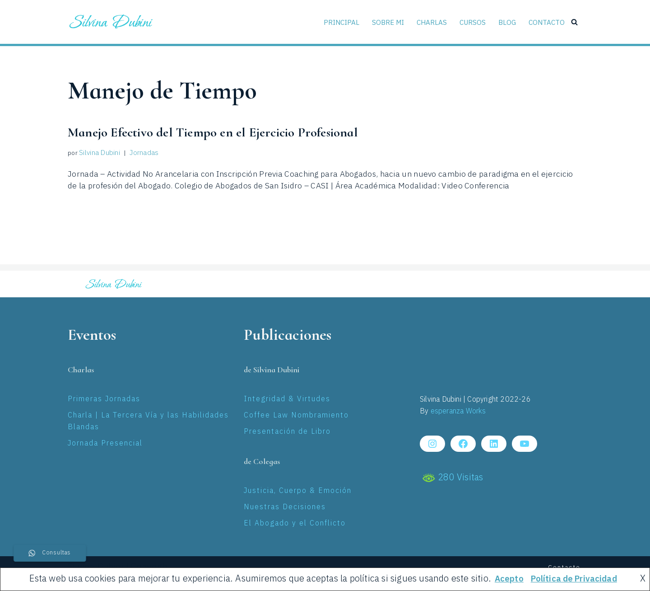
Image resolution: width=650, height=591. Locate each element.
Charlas (430, 21)
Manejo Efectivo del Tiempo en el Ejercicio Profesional (242, 132)
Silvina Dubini (99, 153)
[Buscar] (574, 22)
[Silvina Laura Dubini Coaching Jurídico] (111, 21)
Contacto (546, 21)
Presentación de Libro (287, 432)
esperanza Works (458, 412)
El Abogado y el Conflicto (295, 524)
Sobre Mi (386, 21)
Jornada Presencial (105, 444)
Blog (506, 21)
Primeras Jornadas (104, 400)
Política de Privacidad (575, 579)
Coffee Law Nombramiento (296, 416)
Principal (339, 21)
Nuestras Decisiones (285, 508)
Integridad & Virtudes (287, 400)
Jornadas (142, 153)
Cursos (472, 21)
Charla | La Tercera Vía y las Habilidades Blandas (148, 422)
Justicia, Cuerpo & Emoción (298, 491)
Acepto (505, 579)
